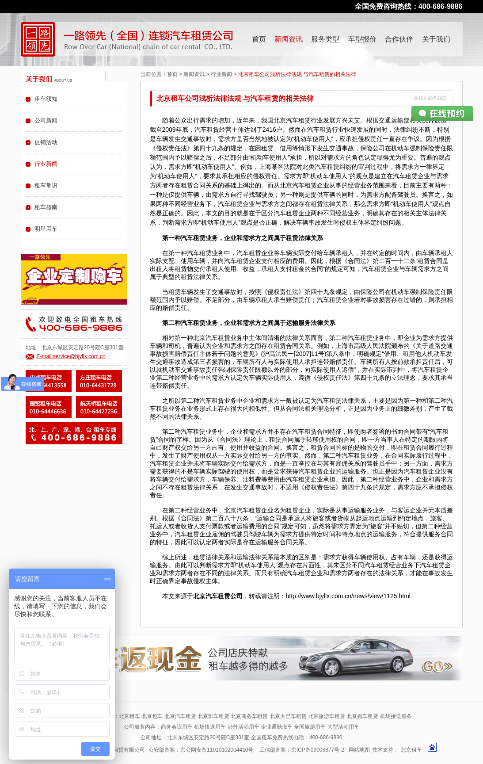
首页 (259, 39)
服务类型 (325, 39)
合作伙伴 (399, 39)
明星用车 (45, 228)
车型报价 (362, 39)
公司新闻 (45, 120)
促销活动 (45, 142)
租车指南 (45, 207)
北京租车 (411, 750)
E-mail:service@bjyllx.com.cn (71, 356)
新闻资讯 (288, 39)
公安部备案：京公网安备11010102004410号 (200, 750)
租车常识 (45, 185)
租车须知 (45, 99)
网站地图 (359, 750)
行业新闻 (221, 74)
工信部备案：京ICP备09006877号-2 (301, 750)
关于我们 (436, 39)
